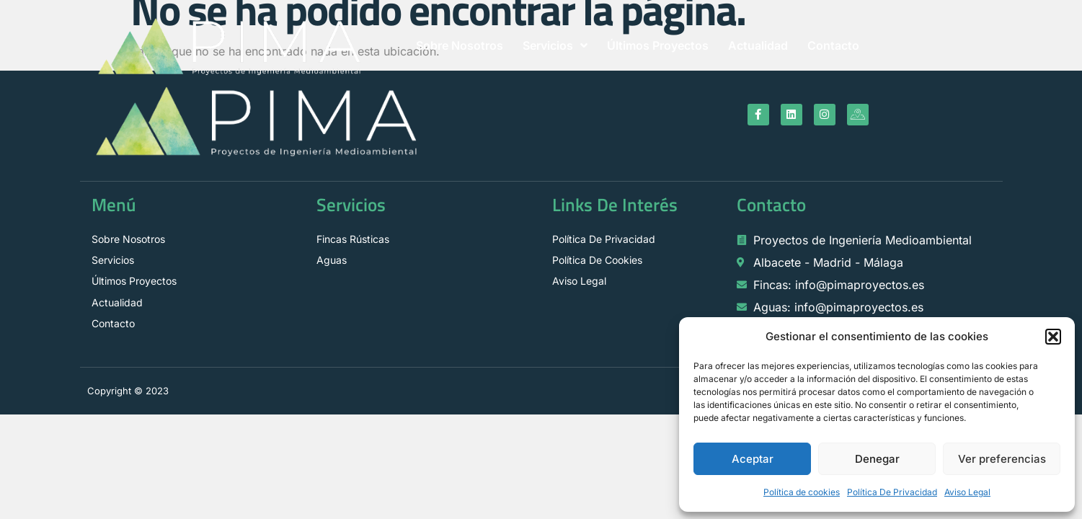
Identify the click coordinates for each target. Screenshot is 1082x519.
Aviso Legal (967, 492)
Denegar (877, 459)
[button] (1053, 336)
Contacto (833, 45)
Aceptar (752, 459)
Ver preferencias (1002, 459)
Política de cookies (801, 492)
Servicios (555, 45)
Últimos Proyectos (658, 45)
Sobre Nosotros (459, 45)
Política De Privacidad (892, 492)
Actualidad (758, 45)
